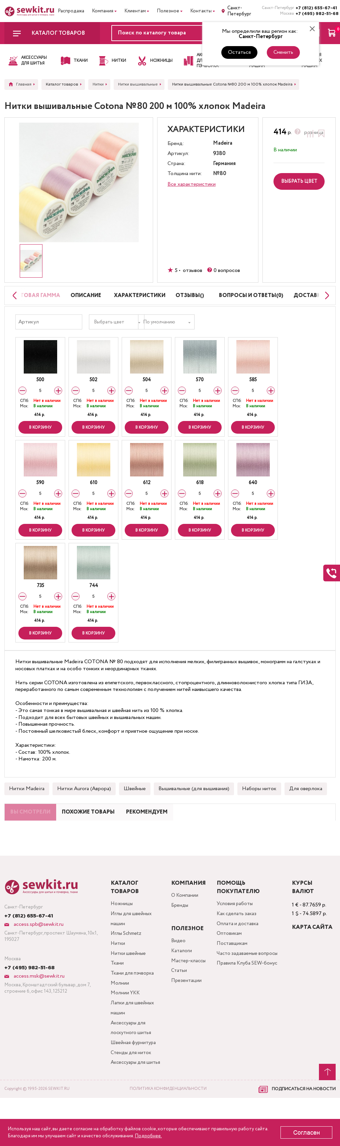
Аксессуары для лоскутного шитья (131, 1062)
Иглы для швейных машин (132, 945)
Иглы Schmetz (126, 961)
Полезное (168, 11)
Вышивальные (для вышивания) (193, 802)
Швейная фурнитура (134, 1078)
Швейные (135, 802)
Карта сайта (313, 952)
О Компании (184, 920)
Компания (102, 11)
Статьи (178, 998)
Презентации (185, 1008)
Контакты (201, 11)
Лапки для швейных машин (133, 1041)
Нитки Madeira (26, 802)
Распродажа (71, 11)
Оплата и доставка (240, 950)
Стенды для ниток (131, 1089)
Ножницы (121, 929)
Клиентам (135, 11)
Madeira (222, 143)
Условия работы (237, 929)
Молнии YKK (125, 1025)
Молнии (119, 1014)
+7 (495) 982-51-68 (316, 14)
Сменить (283, 52)
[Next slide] (325, 302)
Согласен (306, 1132)
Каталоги (181, 976)
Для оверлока (305, 802)
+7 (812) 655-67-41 (316, 8)
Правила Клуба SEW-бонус (243, 998)
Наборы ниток (259, 802)
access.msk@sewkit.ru (38, 1000)
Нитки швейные (128, 982)
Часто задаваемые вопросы (250, 982)
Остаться (239, 52)
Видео (177, 966)
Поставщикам (234, 971)
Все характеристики (191, 184)
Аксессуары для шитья (129, 1105)
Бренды (179, 931)
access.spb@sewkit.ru (38, 948)
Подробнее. (148, 1136)
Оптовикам (231, 961)
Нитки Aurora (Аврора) (84, 802)
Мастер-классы (188, 987)
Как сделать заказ (239, 939)
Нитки (117, 971)
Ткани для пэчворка (133, 1003)
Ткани (116, 993)
